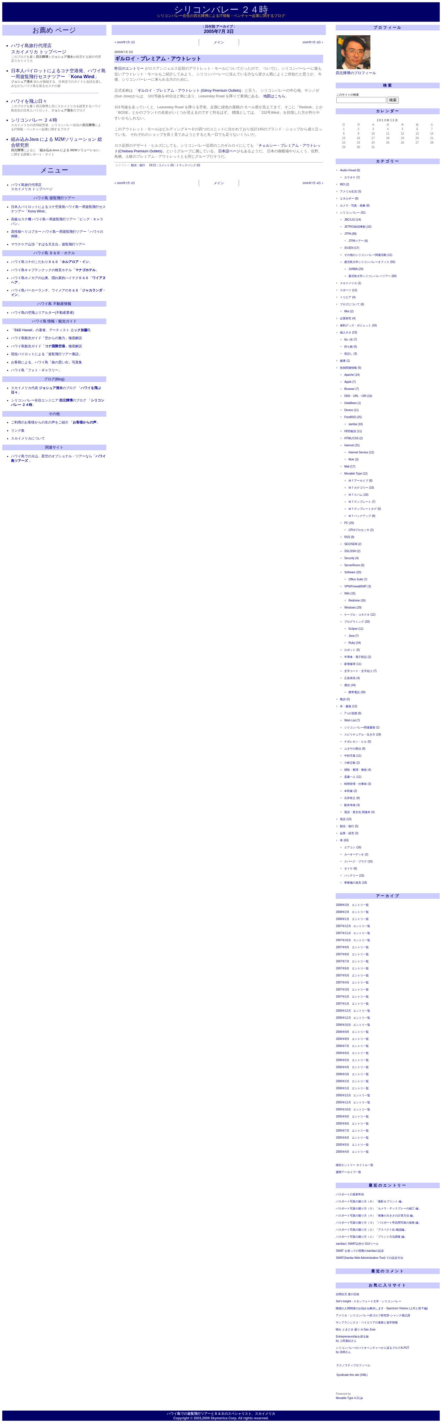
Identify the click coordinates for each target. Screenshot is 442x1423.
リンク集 (18, 430)
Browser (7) (351, 388)
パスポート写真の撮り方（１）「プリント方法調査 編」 (371, 1236)
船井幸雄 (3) (352, 805)
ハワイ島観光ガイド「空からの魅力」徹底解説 (46, 338)
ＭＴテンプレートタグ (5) (364, 508)
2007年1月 (342, 1003)
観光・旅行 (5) (349, 826)
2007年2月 (342, 996)
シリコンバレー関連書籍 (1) (361, 727)
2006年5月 (342, 1060)
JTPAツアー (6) (358, 240)
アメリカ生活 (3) (350, 191)
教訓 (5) (345, 699)
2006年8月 (342, 1038)
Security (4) (351, 558)
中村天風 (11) (352, 755)
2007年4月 (342, 982)
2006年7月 (342, 1046)
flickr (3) (353, 459)
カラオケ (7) (352, 177)
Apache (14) (351, 374)
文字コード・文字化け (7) (360, 671)
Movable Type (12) (356, 473)
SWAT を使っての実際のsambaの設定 (360, 1250)
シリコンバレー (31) (353, 212)
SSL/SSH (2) (352, 551)
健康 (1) (345, 360)
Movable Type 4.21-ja (349, 1398)
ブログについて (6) (352, 304)
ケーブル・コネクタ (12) (359, 614)
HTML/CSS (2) (353, 438)
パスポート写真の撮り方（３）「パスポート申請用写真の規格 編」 (378, 1222)
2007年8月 (342, 954)
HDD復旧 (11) (353, 431)
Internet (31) (351, 445)
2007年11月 (343, 933)
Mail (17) (349, 466)
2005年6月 (342, 1137)
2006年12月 (343, 1010)
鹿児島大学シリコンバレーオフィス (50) (369, 261)
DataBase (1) (352, 403)
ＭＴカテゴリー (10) (361, 487)
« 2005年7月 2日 (124, 42)
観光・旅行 (138, 165)
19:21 (152, 165)
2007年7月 (342, 961)
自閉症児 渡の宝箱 (347, 1294)
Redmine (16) (357, 600)
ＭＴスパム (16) (358, 494)
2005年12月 (343, 1095)
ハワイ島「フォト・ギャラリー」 (36, 370)
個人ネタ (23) (348, 332)
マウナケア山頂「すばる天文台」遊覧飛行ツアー (48, 244)
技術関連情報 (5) (350, 367)
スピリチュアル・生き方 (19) (362, 734)
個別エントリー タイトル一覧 (354, 1165)
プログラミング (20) (357, 621)
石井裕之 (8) (352, 798)
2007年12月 (343, 926)
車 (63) (344, 840)
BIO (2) (344, 184)
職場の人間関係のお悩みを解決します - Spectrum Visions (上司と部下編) (382, 1308)
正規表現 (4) (352, 678)
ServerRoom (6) (354, 565)
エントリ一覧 (360, 904)
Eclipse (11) (355, 628)
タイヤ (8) (350, 868)
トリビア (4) (347, 297)
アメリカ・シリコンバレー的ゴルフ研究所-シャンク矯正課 (373, 1315)
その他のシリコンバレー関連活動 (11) (368, 254)
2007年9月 (342, 947)
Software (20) (352, 572)
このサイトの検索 (347, 94)
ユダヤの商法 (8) (354, 748)
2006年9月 (342, 1031)
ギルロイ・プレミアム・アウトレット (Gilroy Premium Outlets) (189, 90)
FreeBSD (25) (353, 417)
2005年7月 (342, 1130)
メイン (219, 42)
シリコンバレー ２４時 (221, 10)
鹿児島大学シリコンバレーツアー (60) (372, 276)
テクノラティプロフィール (353, 1365)
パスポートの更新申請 (350, 1194)
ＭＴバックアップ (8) (361, 515)
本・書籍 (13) (348, 706)
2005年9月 (342, 1116)
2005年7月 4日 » (312, 42)
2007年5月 (342, 975)
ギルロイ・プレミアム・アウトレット (158, 59)
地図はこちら (274, 96)
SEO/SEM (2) (352, 544)
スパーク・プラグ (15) (358, 861)
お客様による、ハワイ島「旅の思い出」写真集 (46, 362)
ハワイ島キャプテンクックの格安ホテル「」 (55, 270)
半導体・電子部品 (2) (357, 656)
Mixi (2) (348, 311)
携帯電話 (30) (357, 692)
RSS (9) (349, 537)
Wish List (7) (352, 720)
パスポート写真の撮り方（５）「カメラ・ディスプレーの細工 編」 (378, 1208)
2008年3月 (342, 904)
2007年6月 (342, 968)
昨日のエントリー (129, 68)
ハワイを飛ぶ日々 (29, 101)
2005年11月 (343, 1102)
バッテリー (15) (354, 875)
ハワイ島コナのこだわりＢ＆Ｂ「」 (51, 262)
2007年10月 (343, 940)
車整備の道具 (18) (355, 882)
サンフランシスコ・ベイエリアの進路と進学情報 (367, 1322)
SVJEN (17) (351, 247)
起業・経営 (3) (349, 833)
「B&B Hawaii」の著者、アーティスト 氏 (51, 330)
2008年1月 (342, 919)
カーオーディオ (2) (356, 854)
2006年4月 (342, 1067)
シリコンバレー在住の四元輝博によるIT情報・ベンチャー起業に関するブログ (221, 16)
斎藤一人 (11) (352, 776)
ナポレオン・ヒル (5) (357, 741)
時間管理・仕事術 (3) (357, 783)
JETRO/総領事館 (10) (357, 226)
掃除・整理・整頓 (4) (357, 769)
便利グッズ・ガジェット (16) (358, 325)
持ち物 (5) (350, 346)
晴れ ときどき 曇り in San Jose (355, 1329)
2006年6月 (342, 1053)
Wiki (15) (349, 593)
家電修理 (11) (352, 664)
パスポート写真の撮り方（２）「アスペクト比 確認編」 (371, 1229)
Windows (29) (352, 607)
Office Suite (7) (357, 579)
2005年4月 (342, 1151)
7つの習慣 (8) (352, 713)
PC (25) (349, 522)
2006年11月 (343, 1017)
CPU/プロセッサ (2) (361, 530)
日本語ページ (229, 151)
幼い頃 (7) (350, 339)
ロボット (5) (352, 649)
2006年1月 (342, 1088)
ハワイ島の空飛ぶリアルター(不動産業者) (42, 313)
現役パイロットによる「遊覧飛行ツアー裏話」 (46, 354)
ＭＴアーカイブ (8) (360, 480)
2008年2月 (342, 911)
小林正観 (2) (352, 762)
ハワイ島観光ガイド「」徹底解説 (46, 346)
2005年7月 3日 (123, 52)
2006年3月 (342, 1074)
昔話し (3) (350, 353)
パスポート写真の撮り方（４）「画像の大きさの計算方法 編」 (376, 1215)
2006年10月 (343, 1024)
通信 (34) (350, 685)
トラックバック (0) (188, 165)
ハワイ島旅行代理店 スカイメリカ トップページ (31, 187)
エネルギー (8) (349, 198)
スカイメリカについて (28, 438)
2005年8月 (342, 1123)
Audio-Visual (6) (350, 170)
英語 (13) (346, 819)
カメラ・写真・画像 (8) (355, 205)
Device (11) (351, 410)
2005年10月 (343, 1109)
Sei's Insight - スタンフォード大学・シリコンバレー (368, 1301)
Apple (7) (350, 381)
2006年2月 (342, 1081)
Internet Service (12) (361, 452)
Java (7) (353, 635)
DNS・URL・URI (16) (358, 396)
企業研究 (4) (347, 318)
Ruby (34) (354, 642)
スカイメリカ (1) (350, 283)
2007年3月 (342, 989)
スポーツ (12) (348, 290)
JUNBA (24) (355, 269)
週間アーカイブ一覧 (348, 1172)
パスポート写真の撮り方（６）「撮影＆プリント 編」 (370, 1201)
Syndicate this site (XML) (352, 1374)
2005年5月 (342, 1144)
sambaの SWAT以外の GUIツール (357, 1243)
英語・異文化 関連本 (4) (359, 812)
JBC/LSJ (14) (352, 219)
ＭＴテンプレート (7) (361, 501)
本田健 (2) (350, 790)
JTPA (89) (350, 233)
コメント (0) (166, 165)
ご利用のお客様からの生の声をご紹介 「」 (55, 422)
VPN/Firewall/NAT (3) (357, 586)
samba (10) (355, 424)
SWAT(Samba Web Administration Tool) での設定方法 (369, 1257)
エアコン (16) (352, 847)
